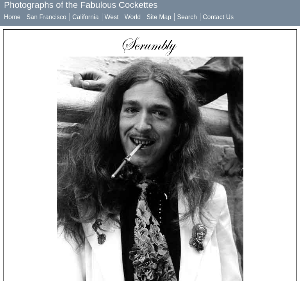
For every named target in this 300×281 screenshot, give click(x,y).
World (133, 17)
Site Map (158, 17)
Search (187, 17)
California (85, 17)
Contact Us (218, 17)
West (112, 17)
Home (12, 17)
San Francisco (46, 17)
